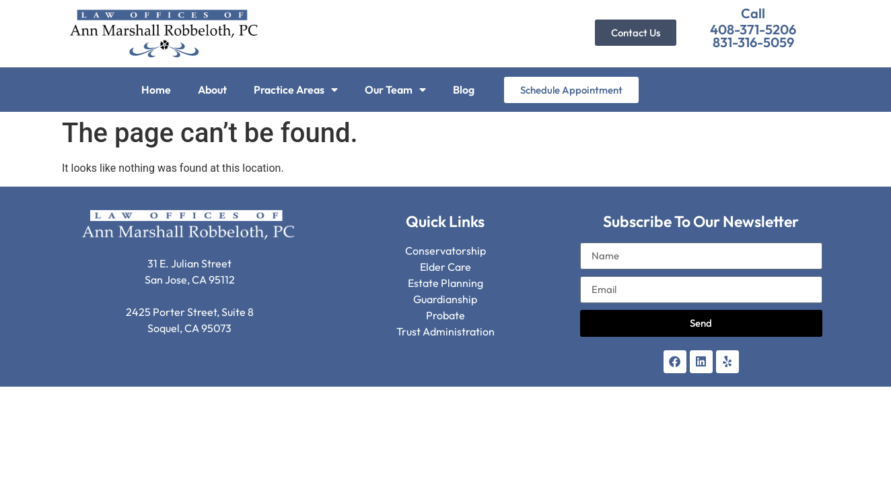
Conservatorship (445, 250)
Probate (445, 315)
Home (156, 89)
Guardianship (445, 299)
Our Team (395, 89)
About (212, 89)
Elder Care (445, 266)
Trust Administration (445, 331)
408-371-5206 (753, 29)
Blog (463, 89)
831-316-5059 (753, 42)
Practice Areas (296, 89)
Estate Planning (445, 283)
